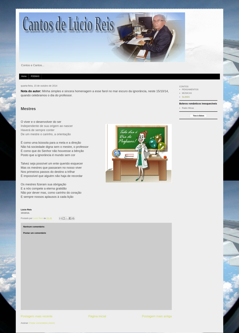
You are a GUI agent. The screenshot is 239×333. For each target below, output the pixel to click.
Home (24, 76)
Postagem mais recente (36, 316)
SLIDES (186, 97)
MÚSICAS (187, 93)
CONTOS (183, 86)
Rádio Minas (188, 108)
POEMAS (35, 76)
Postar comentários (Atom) (42, 323)
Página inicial (97, 316)
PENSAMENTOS (190, 89)
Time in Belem (198, 116)
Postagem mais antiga (157, 316)
